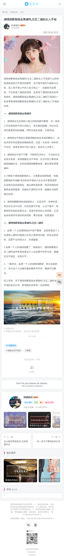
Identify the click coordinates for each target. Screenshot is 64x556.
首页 (5, 12)
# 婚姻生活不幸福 (13, 350)
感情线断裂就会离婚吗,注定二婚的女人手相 (30, 19)
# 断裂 (27, 350)
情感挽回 (15, 25)
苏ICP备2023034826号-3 (44, 518)
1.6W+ (28, 402)
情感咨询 (14, 12)
